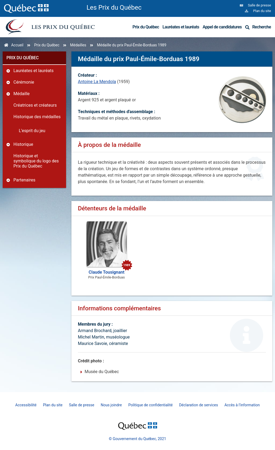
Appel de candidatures (222, 26)
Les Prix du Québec (114, 7)
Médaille (21, 93)
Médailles (78, 45)
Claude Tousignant (106, 272)
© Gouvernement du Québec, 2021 (137, 439)
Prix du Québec (145, 26)
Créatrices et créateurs (35, 105)
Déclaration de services (198, 405)
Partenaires (24, 180)
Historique (23, 144)
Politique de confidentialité (150, 405)
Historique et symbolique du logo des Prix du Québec (36, 161)
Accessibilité (26, 405)
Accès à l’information (242, 405)
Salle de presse (81, 405)
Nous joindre (111, 405)
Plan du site (53, 405)
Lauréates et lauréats (180, 26)
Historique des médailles (37, 116)
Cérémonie (23, 82)
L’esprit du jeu (32, 130)
